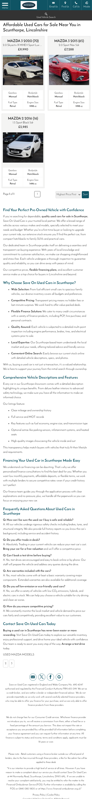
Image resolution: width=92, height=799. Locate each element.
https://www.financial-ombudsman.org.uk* (61, 789)
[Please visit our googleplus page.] (59, 677)
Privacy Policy (39, 795)
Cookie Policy (53, 795)
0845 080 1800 (27, 789)
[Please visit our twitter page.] (41, 677)
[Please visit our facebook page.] (50, 677)
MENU (5, 5)
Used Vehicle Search (46, 15)
